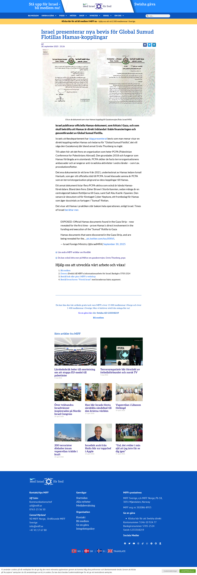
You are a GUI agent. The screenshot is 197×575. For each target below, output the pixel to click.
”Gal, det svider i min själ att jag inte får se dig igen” (128, 448)
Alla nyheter (83, 501)
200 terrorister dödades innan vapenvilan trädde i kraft (66, 450)
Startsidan (82, 498)
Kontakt (80, 517)
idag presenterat (98, 138)
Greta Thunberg (113, 258)
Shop (83, 16)
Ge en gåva (82, 525)
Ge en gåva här (85, 313)
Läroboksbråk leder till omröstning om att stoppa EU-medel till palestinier (74, 372)
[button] (145, 45)
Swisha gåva (144, 4)
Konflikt (87, 252)
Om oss (119, 16)
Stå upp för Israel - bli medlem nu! (44, 6)
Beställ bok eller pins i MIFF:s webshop (78, 276)
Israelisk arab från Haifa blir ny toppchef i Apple (98, 448)
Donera (64, 273)
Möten (73, 15)
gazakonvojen (98, 258)
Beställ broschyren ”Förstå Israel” (76, 279)
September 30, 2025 (114, 244)
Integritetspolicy (85, 528)
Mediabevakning (85, 505)
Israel (107, 16)
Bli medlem (33, 15)
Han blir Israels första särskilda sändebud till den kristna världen (98, 408)
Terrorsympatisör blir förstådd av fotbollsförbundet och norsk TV (120, 371)
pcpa (123, 258)
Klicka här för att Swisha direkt (144, 518)
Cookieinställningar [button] (170, 571)
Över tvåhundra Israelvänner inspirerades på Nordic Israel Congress (67, 410)
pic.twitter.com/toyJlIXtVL (100, 238)
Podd (63, 16)
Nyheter (95, 16)
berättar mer (71, 209)
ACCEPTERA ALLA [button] (187, 571)
